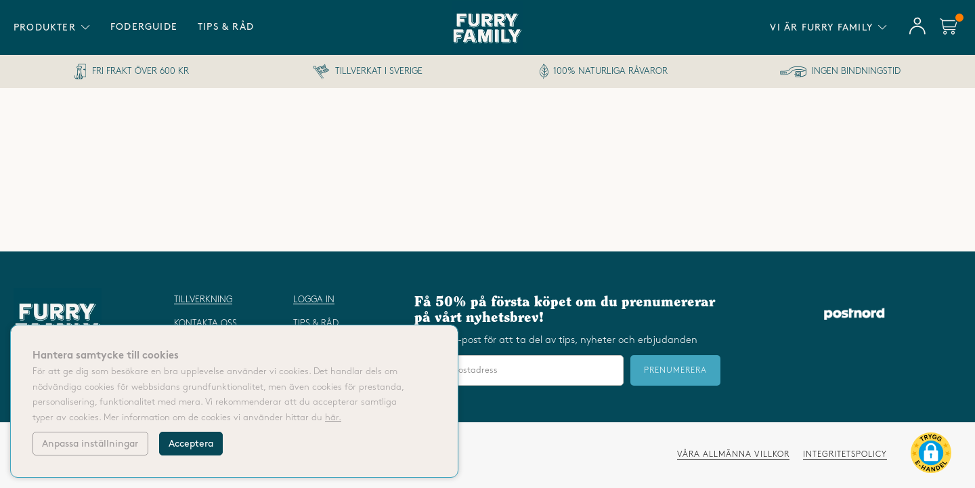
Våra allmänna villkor (733, 454)
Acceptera (191, 443)
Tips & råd (226, 26)
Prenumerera (675, 370)
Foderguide (143, 26)
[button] (931, 455)
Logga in (313, 300)
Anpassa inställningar (90, 443)
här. (333, 417)
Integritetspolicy (845, 454)
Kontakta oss (205, 323)
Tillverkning (203, 300)
